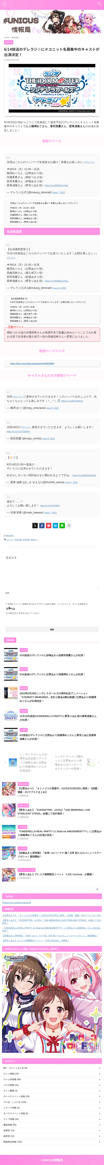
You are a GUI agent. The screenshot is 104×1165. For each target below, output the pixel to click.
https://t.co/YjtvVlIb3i (52, 505)
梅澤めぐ (34, 539)
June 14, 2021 (61, 286)
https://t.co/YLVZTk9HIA (21, 428)
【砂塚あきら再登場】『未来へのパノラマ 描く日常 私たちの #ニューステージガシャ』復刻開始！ (50, 935)
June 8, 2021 (54, 405)
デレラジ (10, 539)
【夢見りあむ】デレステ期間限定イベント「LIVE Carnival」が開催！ (56, 873)
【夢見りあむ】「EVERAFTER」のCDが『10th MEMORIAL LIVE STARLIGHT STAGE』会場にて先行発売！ (51, 920)
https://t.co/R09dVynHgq (59, 185)
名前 (7, 592)
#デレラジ (91, 162)
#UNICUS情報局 (52, 1156)
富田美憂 (18, 539)
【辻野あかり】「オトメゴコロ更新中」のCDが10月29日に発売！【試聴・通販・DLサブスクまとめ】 (52, 914)
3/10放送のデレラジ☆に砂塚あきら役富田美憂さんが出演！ (52, 654)
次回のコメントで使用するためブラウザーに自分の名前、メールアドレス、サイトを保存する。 (48, 603)
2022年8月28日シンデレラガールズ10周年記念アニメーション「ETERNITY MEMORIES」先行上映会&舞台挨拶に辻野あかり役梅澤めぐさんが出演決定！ (58, 696)
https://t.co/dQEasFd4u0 (21, 475)
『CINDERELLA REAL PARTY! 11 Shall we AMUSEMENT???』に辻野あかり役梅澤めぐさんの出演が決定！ (51, 928)
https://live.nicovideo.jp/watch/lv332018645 (31, 361)
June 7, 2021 (60, 191)
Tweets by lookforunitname (18, 901)
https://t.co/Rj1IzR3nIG (77, 398)
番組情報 (9, 535)
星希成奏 (26, 539)
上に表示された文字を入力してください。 (23, 612)
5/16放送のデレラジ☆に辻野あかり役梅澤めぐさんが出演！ (52, 673)
